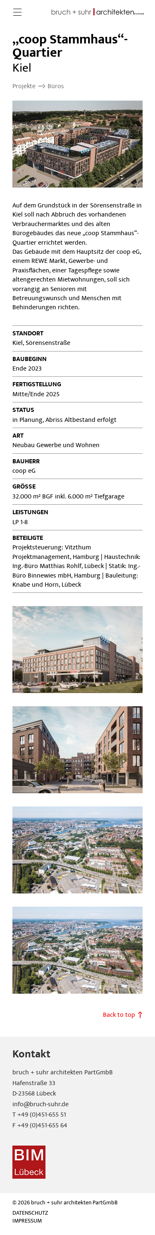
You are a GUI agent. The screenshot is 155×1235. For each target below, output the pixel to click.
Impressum (27, 1221)
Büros (56, 86)
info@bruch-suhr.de (40, 1104)
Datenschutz (30, 1213)
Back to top (119, 1015)
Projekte (24, 86)
